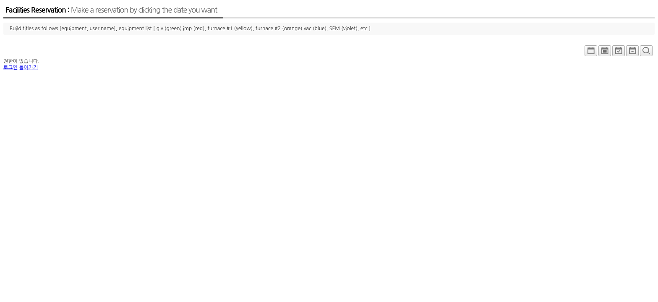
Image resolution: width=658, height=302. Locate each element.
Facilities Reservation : (111, 10)
